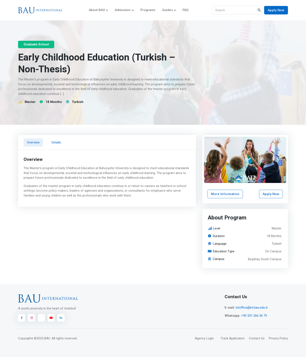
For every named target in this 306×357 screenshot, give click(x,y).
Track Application (233, 338)
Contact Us (257, 338)
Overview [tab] (33, 142)
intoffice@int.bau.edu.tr (252, 307)
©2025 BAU (42, 338)
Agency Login (204, 338)
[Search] (237, 10)
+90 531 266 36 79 (254, 316)
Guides (167, 10)
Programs (147, 10)
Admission (122, 10)
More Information (225, 194)
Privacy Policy (278, 338)
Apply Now (276, 10)
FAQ (185, 10)
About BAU (97, 10)
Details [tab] (56, 142)
